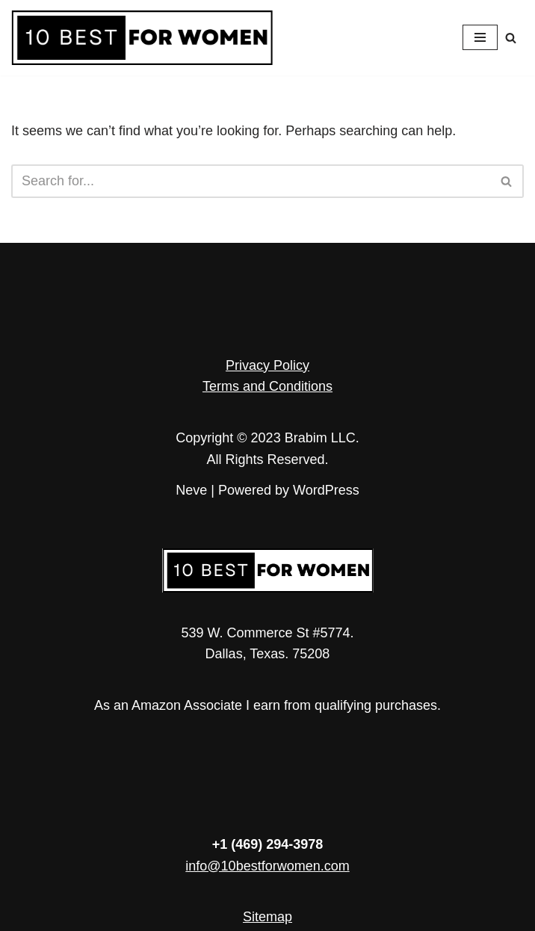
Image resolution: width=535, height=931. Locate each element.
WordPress (326, 490)
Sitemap (267, 916)
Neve (191, 490)
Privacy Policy (267, 365)
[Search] (510, 37)
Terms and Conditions (267, 386)
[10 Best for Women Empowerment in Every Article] (142, 37)
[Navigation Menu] (480, 37)
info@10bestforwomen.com (267, 866)
